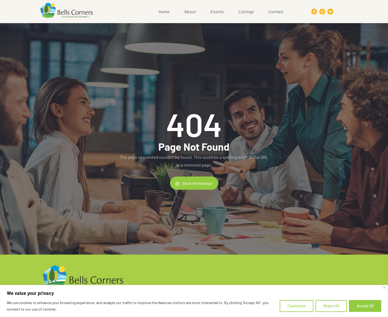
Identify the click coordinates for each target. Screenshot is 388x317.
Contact (275, 11)
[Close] (384, 287)
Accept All (365, 306)
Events (217, 11)
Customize (296, 306)
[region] (194, 301)
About (190, 11)
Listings (246, 11)
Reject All (331, 306)
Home (164, 11)
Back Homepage (194, 183)
